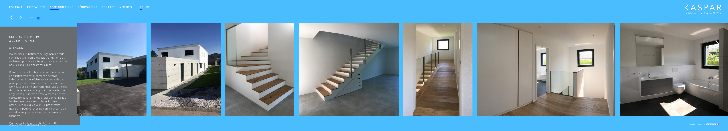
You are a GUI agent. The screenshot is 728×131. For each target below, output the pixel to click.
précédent (11, 17)
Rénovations (87, 7)
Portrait (16, 7)
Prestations (36, 7)
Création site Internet (707, 124)
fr (141, 7)
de (148, 7)
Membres (125, 7)
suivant (20, 17)
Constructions (61, 7)
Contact (108, 7)
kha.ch (703, 10)
